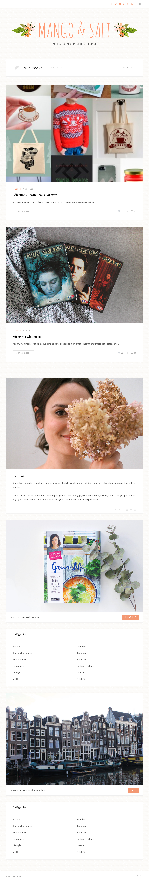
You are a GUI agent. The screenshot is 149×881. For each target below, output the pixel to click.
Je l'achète (130, 617)
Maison (81, 672)
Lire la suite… (23, 211)
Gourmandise (20, 659)
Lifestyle (17, 189)
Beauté (16, 646)
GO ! (134, 790)
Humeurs (81, 659)
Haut (139, 876)
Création (81, 652)
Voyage (81, 678)
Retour (128, 67)
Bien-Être (81, 646)
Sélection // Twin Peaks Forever (35, 195)
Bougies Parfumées (22, 652)
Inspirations (19, 665)
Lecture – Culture (85, 665)
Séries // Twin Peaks (27, 337)
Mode (15, 678)
